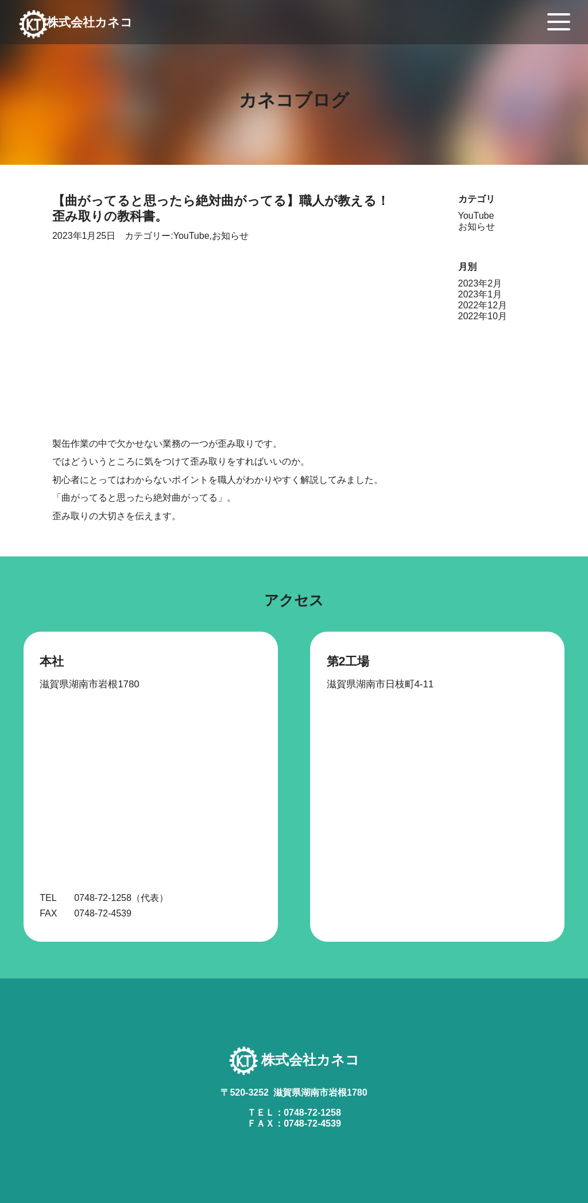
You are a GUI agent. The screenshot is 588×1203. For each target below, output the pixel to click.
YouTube (191, 236)
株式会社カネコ (100, 28)
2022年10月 (482, 316)
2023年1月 (480, 294)
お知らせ (230, 236)
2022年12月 (482, 305)
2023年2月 (480, 283)
